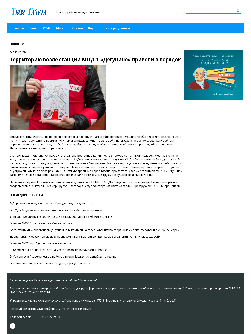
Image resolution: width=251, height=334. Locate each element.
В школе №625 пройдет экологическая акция (40, 243)
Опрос (92, 28)
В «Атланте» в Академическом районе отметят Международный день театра (63, 256)
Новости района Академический (77, 12)
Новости (17, 28)
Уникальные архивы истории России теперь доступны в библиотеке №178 (61, 217)
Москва (61, 28)
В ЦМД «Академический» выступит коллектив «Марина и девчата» (56, 210)
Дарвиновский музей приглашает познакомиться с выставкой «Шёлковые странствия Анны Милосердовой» (85, 236)
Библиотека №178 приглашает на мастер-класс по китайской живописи (59, 250)
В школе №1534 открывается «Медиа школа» (41, 223)
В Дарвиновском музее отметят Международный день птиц (51, 203)
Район (33, 28)
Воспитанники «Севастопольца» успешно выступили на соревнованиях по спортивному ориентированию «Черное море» (94, 230)
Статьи (77, 28)
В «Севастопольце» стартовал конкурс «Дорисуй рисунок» (50, 263)
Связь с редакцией (116, 28)
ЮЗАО (46, 28)
